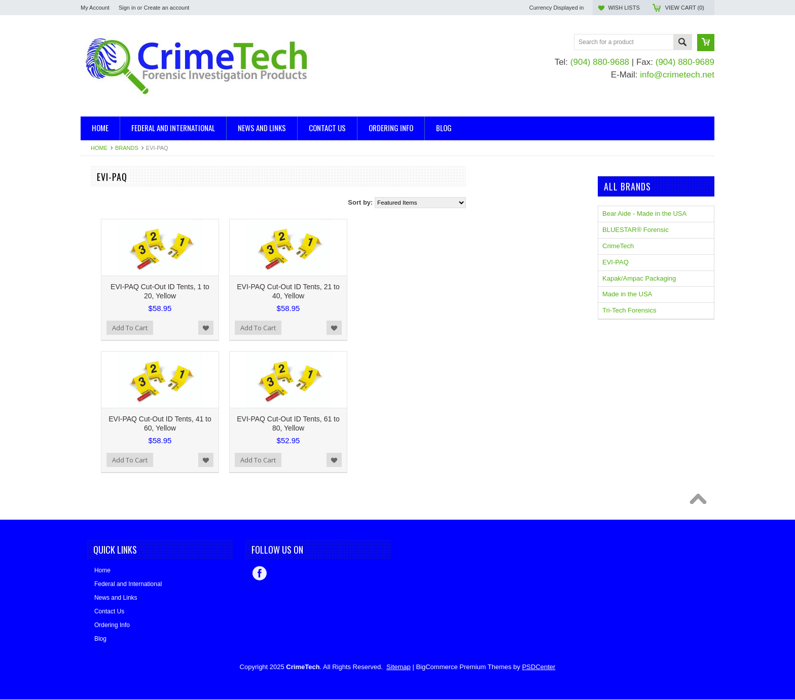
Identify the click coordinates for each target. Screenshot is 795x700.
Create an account (166, 8)
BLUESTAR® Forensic (114, 332)
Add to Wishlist (327, 328)
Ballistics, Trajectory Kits (116, 200)
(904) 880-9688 (599, 62)
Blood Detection (104, 208)
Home (99, 148)
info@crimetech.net (677, 75)
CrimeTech (96, 345)
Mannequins (99, 242)
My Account (95, 8)
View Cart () (684, 8)
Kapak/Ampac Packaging (117, 291)
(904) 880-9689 (685, 62)
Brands (126, 148)
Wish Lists (623, 8)
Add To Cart (251, 327)
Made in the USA (105, 318)
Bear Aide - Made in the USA (123, 304)
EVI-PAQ (94, 359)
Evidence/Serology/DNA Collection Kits (138, 234)
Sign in (127, 8)
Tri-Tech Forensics (629, 310)
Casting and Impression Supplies (129, 217)
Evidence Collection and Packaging (132, 225)
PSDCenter (539, 667)
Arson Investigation (109, 191)
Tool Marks (97, 251)
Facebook (259, 573)
